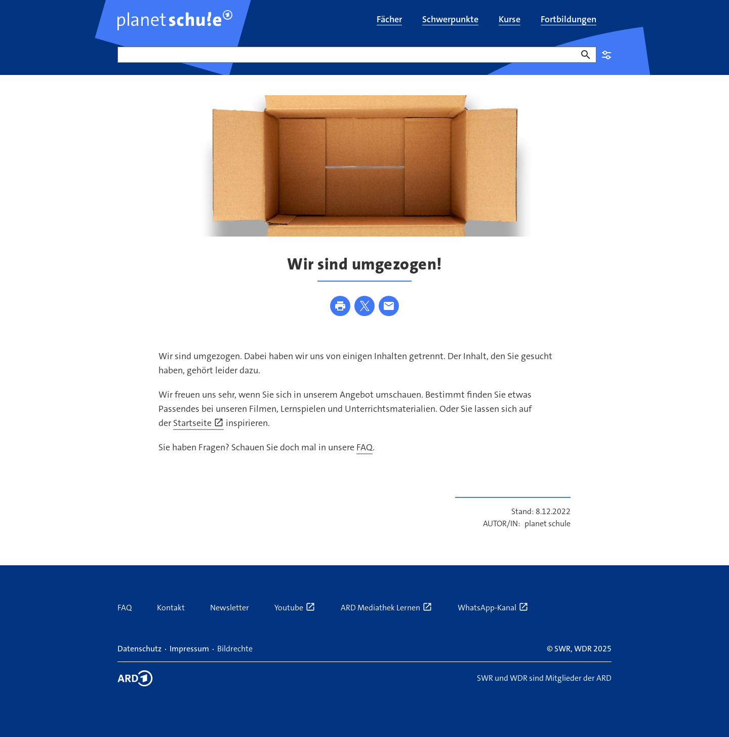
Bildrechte (235, 648)
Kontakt (171, 607)
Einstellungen (606, 55)
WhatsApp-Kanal (493, 607)
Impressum (189, 648)
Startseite (198, 423)
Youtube (294, 607)
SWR (562, 648)
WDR (583, 648)
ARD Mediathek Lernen (386, 607)
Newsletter (229, 607)
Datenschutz (139, 648)
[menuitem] (389, 20)
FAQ (364, 447)
